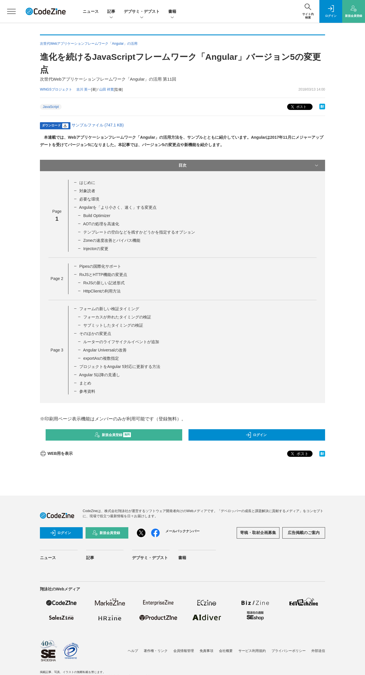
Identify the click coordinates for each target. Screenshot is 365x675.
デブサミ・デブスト (142, 12)
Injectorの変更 (95, 248)
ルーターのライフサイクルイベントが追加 (121, 341)
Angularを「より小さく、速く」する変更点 (118, 207)
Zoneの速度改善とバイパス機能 (111, 240)
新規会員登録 (112, 435)
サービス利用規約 (252, 651)
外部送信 (318, 651)
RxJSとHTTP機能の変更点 (103, 274)
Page (56, 278)
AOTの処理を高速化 (101, 224)
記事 (111, 12)
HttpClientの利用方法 (102, 291)
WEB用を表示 (56, 453)
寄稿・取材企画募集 (258, 532)
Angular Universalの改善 (105, 350)
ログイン (256, 435)
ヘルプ (133, 651)
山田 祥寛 (106, 89)
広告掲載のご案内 (304, 532)
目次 (249, 165)
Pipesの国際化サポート (100, 266)
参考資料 (87, 391)
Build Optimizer (96, 215)
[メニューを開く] (11, 11)
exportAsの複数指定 (101, 358)
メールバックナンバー (182, 531)
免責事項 (206, 651)
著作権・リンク (156, 651)
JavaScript (51, 107)
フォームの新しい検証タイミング (109, 308)
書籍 (172, 12)
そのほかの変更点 (95, 333)
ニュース (91, 11)
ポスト (298, 107)
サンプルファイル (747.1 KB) (98, 125)
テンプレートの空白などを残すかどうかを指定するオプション (139, 232)
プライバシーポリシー (288, 651)
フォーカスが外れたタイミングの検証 (117, 317)
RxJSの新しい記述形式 (104, 283)
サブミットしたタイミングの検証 (113, 325)
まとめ (85, 383)
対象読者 (87, 191)
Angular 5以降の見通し (99, 375)
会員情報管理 (183, 651)
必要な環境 (89, 199)
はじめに (87, 182)
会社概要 (226, 651)
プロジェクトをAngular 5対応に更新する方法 (119, 366)
